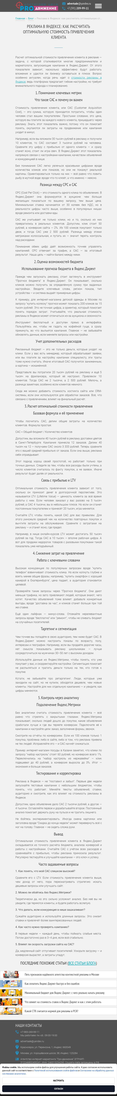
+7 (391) (78, 8)
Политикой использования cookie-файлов (56, 1070)
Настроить (58, 1080)
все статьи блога (82, 963)
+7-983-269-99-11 (29, 1032)
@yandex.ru (79, 3)
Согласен (58, 1088)
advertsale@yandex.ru (32, 1041)
